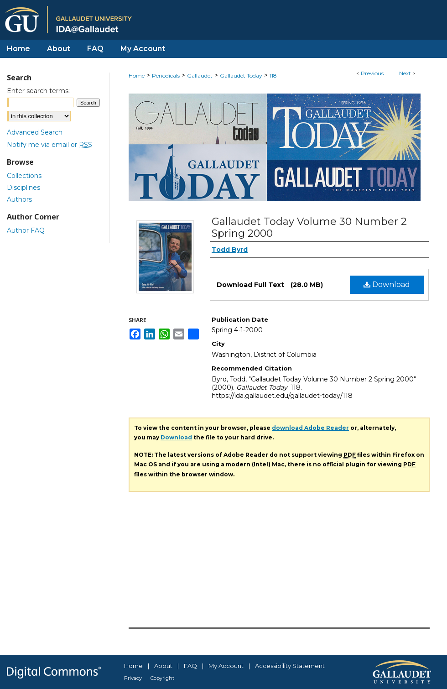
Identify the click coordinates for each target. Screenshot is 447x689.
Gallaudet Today (241, 75)
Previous (372, 73)
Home (137, 75)
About (163, 665)
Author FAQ (26, 230)
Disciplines (23, 187)
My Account (226, 665)
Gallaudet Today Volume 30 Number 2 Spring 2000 (309, 227)
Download (387, 284)
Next (405, 73)
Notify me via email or (49, 145)
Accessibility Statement (290, 665)
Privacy (133, 678)
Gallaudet (200, 75)
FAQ (190, 665)
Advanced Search (34, 132)
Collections (24, 176)
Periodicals (166, 75)
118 (273, 75)
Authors (19, 199)
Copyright (162, 678)
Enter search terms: (38, 91)
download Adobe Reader (310, 427)
